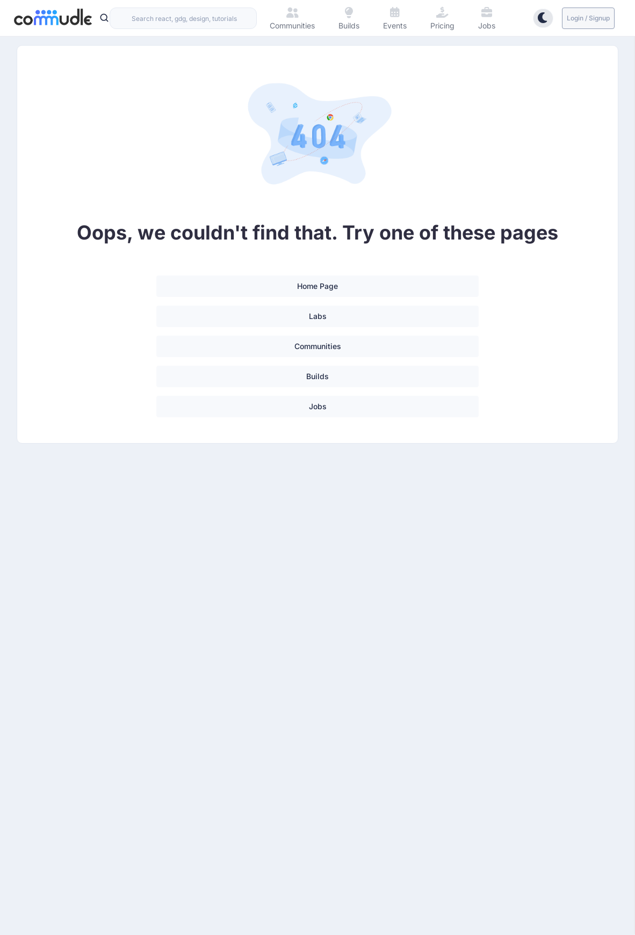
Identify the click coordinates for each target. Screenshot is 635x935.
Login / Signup (588, 18)
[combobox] (183, 18)
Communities (317, 346)
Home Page (317, 286)
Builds (317, 376)
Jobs (318, 406)
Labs (318, 316)
